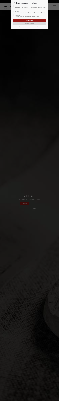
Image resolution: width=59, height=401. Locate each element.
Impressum (27, 26)
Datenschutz (22, 26)
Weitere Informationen (35, 26)
